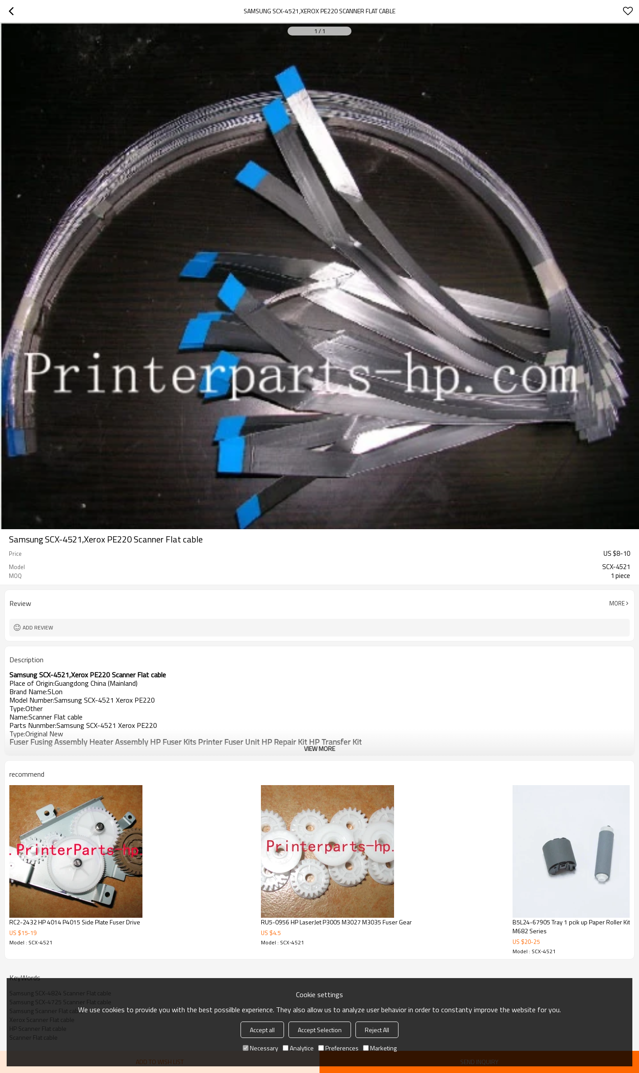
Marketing (380, 1048)
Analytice (298, 1048)
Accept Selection (320, 1029)
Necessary (260, 1048)
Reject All (377, 1029)
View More (319, 748)
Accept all (262, 1029)
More (617, 603)
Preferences (338, 1048)
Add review (38, 627)
